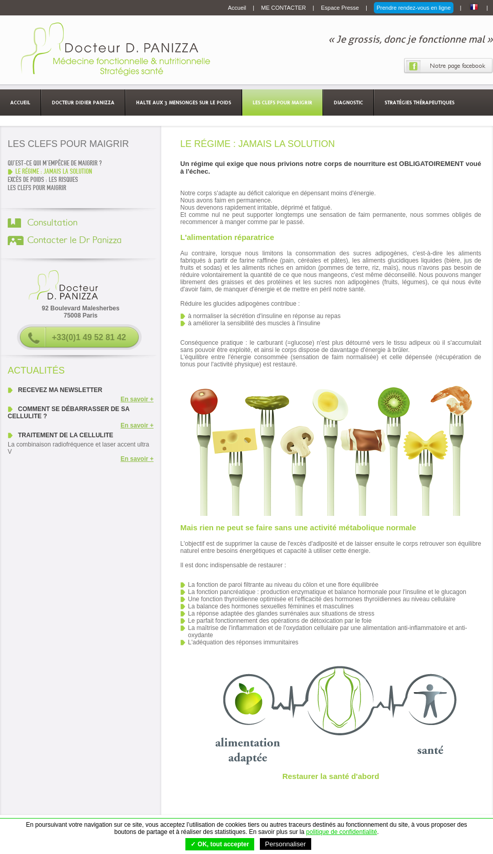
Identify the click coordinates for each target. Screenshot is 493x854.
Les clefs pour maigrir (282, 102)
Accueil (238, 8)
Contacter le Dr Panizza (74, 240)
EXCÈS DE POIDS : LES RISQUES (43, 179)
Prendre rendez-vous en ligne (413, 8)
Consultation (52, 223)
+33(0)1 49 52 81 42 (89, 337)
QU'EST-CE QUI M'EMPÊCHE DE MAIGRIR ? (55, 163)
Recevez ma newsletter (60, 390)
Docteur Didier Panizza (83, 102)
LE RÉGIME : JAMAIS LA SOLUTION (53, 171)
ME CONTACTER (284, 8)
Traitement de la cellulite (65, 435)
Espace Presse (341, 8)
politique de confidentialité (341, 832)
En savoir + (137, 399)
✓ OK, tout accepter (220, 844)
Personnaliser (285, 844)
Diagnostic (348, 102)
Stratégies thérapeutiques (419, 102)
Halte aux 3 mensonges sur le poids (183, 102)
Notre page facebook (457, 66)
